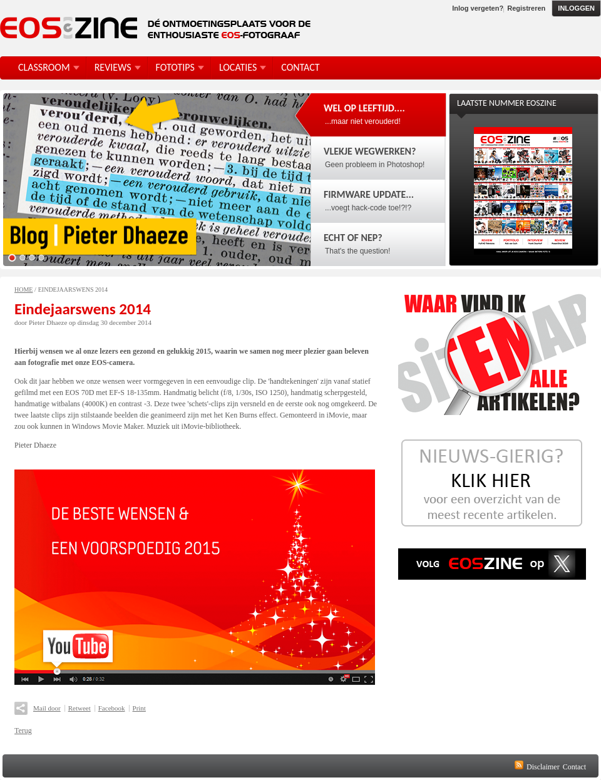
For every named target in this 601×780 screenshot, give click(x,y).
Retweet (79, 708)
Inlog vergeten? (477, 8)
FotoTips (175, 67)
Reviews (113, 67)
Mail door (47, 708)
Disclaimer (543, 766)
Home (23, 289)
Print (139, 708)
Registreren (526, 8)
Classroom (44, 67)
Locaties (238, 67)
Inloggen (576, 8)
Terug (23, 730)
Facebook (111, 708)
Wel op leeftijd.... (364, 108)
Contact (574, 766)
